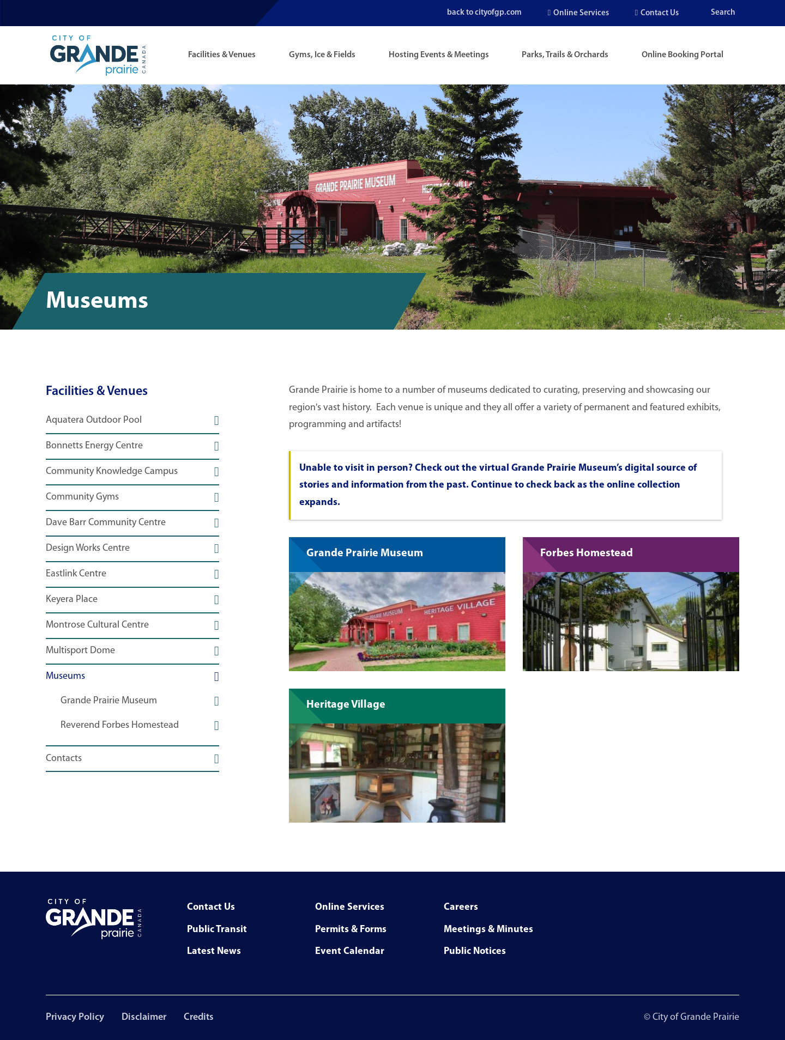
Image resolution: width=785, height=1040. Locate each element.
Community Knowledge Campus (112, 472)
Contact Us (660, 13)
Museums (65, 677)
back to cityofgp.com (483, 13)
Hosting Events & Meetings (439, 55)
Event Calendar (349, 951)
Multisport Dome (80, 651)
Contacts (64, 759)
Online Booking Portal (682, 55)
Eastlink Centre (76, 574)
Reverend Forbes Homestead (120, 726)
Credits (199, 1017)
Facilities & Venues (222, 55)
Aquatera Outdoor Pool (94, 420)
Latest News (214, 951)
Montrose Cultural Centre (97, 625)
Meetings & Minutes (488, 930)
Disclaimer (144, 1017)
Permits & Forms (351, 930)
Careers (461, 907)
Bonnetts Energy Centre (94, 446)
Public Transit (217, 930)
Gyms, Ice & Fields (322, 55)
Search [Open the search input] (723, 13)
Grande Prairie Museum (109, 701)
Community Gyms (82, 497)
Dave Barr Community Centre (106, 523)
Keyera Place (72, 600)
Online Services (581, 13)
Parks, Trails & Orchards (565, 55)
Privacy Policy (75, 1017)
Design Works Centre (88, 549)
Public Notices (475, 951)
